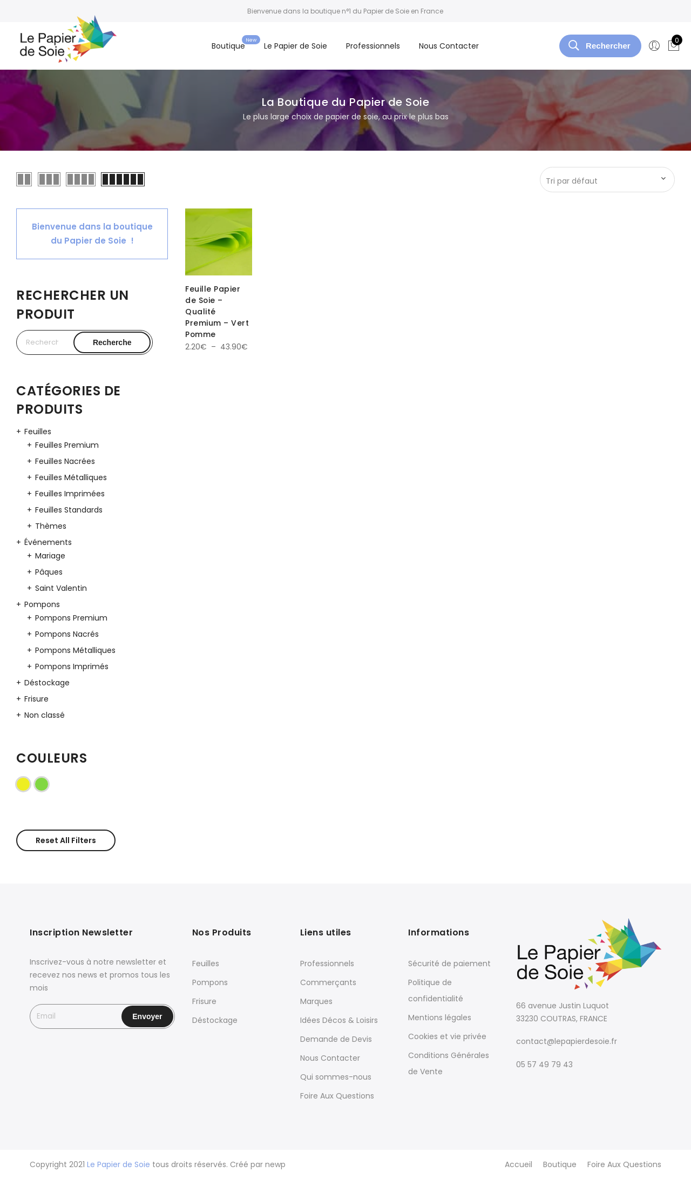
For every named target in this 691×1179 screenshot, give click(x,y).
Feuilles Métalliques (71, 477)
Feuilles (37, 431)
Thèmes (50, 526)
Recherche (112, 342)
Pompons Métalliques (75, 650)
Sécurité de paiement (449, 963)
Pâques (49, 572)
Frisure (36, 698)
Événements (48, 542)
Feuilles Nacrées (65, 461)
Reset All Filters (66, 840)
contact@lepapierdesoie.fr (566, 1041)
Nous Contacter (449, 46)
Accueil (518, 1164)
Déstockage (47, 682)
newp (275, 1164)
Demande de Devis (336, 1039)
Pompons (42, 604)
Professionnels (373, 46)
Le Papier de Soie (295, 46)
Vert (48, 784)
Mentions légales (439, 1017)
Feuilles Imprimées (70, 493)
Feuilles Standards (69, 509)
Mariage (50, 555)
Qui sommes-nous (335, 1077)
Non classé (44, 715)
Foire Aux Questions (337, 1095)
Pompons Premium (71, 617)
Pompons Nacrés (67, 634)
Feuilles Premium (67, 445)
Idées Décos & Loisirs (339, 1020)
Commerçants (328, 982)
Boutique (228, 46)
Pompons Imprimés (72, 666)
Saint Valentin (61, 588)
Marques (316, 1001)
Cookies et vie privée (447, 1036)
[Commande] (607, 181)
